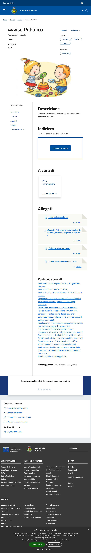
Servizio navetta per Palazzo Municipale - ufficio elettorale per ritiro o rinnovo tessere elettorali (57, 343)
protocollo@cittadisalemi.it (11, 526)
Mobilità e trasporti (31, 488)
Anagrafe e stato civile (32, 467)
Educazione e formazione (55, 466)
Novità (12, 19)
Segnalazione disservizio (33, 511)
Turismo (27, 485)
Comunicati (72, 470)
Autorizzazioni (51, 491)
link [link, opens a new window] (67, 540)
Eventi (70, 483)
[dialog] (45, 540)
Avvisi (20, 19)
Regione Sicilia (8, 3)
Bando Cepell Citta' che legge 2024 (52, 356)
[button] (45, 549)
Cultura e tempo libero (32, 470)
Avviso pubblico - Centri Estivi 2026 (52, 289)
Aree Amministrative (9, 470)
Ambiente (49, 482)
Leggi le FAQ (28, 514)
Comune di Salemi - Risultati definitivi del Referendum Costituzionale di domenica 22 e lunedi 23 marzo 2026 (60, 337)
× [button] (88, 529)
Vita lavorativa (29, 473)
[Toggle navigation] (4, 10)
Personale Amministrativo (11, 482)
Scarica (76, 222)
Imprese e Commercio (32, 476)
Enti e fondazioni (7, 476)
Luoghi (70, 486)
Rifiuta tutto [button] (54, 544)
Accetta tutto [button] (37, 544)
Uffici (3, 473)
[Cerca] (86, 10)
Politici (3, 479)
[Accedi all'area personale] (82, 3)
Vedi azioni (76, 30)
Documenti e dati (7, 485)
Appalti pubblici (29, 479)
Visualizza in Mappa (60, 148)
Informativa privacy (53, 514)
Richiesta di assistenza (32, 517)
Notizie (71, 467)
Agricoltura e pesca (53, 494)
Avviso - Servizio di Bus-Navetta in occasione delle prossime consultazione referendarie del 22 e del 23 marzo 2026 (59, 350)
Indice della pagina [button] (16, 105)
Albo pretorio (51, 511)
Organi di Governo (8, 467)
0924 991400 (14, 514)
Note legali (50, 517)
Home (5, 19)
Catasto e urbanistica (32, 482)
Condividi (65, 30)
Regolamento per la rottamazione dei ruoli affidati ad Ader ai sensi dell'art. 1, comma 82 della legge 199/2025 (59, 301)
